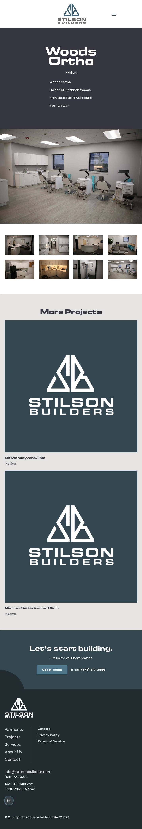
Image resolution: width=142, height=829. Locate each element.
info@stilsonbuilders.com (28, 771)
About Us (13, 751)
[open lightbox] (19, 245)
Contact (12, 759)
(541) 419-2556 (93, 670)
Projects (13, 736)
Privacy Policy (49, 735)
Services (13, 744)
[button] (114, 14)
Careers (44, 729)
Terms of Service (51, 741)
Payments (14, 729)
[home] (71, 14)
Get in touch (52, 670)
